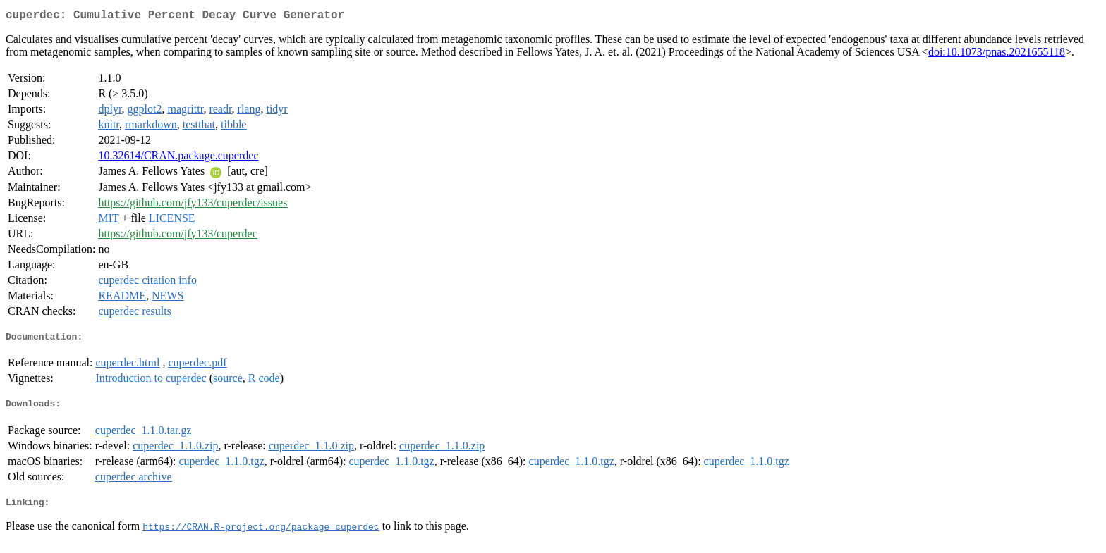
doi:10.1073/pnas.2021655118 (996, 55)
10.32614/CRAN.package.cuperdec (178, 158)
